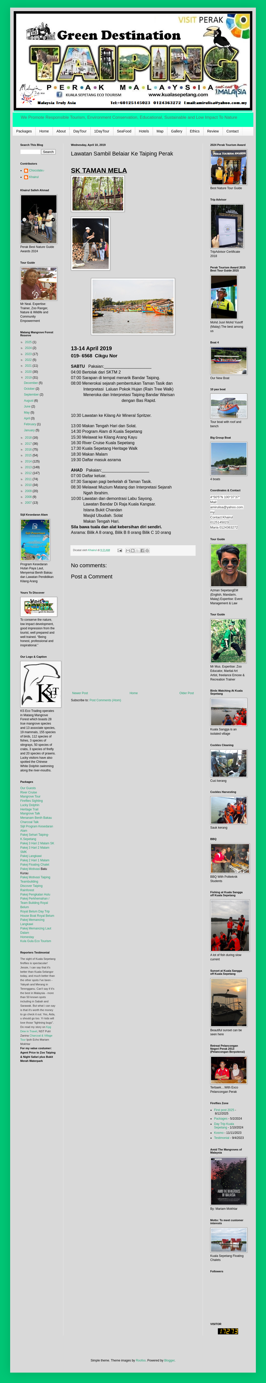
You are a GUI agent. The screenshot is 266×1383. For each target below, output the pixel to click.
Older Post (186, 693)
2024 (29, 348)
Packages (24, 131)
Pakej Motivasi (30, 869)
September (32, 394)
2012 (29, 473)
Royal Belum (45, 916)
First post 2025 (224, 1110)
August (29, 400)
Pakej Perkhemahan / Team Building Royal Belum (34, 903)
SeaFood (124, 131)
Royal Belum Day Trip (35, 911)
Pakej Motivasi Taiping (35, 877)
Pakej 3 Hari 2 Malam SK (37, 843)
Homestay (27, 937)
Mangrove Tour (30, 796)
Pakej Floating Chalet (34, 864)
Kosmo (218, 1133)
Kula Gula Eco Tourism (35, 941)
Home (44, 131)
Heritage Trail (29, 809)
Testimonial (221, 1138)
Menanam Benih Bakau (36, 818)
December (31, 383)
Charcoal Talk (29, 822)
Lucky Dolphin (29, 805)
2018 (29, 437)
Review (213, 131)
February (30, 424)
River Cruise (28, 792)
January (29, 430)
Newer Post (80, 693)
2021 (29, 365)
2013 (29, 467)
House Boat (28, 916)
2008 (29, 497)
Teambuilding (29, 881)
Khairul (34, 177)
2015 (29, 455)
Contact (232, 131)
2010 (29, 485)
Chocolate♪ (36, 170)
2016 (29, 449)
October (29, 389)
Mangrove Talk (30, 813)
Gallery (176, 131)
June (27, 406)
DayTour (79, 131)
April (27, 418)
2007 (29, 502)
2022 (29, 360)
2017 (29, 443)
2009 (29, 491)
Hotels (144, 131)
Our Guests (28, 788)
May (27, 412)
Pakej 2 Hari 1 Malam (34, 860)
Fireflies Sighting (31, 801)
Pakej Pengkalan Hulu (35, 894)
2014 (29, 461)
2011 (29, 479)
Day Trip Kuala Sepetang (224, 1125)
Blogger (169, 1360)
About (61, 131)
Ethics (195, 131)
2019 (29, 377)
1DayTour (101, 131)
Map (160, 131)
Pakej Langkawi (31, 856)
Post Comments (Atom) (105, 700)
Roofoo (141, 1360)
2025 (29, 342)
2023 (29, 354)
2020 (29, 372)
